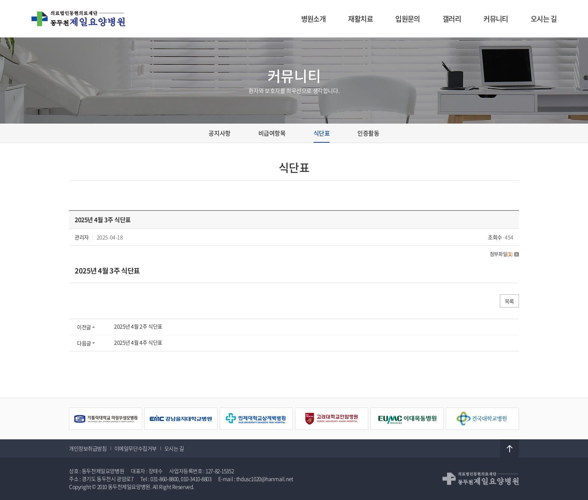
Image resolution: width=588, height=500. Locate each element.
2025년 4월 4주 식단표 (138, 342)
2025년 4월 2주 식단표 (138, 326)
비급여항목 (272, 132)
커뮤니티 (495, 18)
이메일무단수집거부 (135, 448)
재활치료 (360, 18)
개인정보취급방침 (88, 448)
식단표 (322, 132)
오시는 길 (543, 18)
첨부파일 (504, 253)
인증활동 (368, 132)
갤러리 (451, 18)
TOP (509, 448)
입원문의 (407, 18)
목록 (509, 301)
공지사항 (219, 132)
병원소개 (313, 18)
